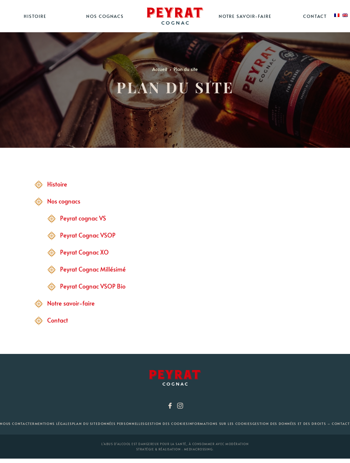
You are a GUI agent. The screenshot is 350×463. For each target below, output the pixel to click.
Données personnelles (121, 423)
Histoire (35, 16)
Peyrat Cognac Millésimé (93, 269)
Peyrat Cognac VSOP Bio (92, 286)
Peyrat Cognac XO (84, 252)
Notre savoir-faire (245, 16)
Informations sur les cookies (220, 423)
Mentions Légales (53, 423)
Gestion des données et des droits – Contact (301, 423)
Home (175, 16)
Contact (315, 16)
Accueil (160, 69)
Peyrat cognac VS (83, 218)
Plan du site (85, 423)
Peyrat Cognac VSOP (87, 235)
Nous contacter (17, 423)
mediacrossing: (199, 449)
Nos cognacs (105, 16)
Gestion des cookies (166, 423)
